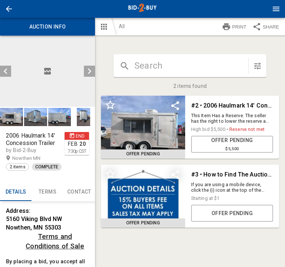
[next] (89, 71)
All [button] (122, 26)
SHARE (265, 26)
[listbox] (47, 71)
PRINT (234, 26)
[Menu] (276, 9)
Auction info (47, 27)
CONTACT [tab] (79, 192)
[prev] (5, 71)
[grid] (190, 168)
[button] (9, 9)
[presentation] (142, 9)
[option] (47, 71)
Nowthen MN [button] (33, 158)
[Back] (9, 9)
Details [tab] (16, 192)
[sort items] (257, 66)
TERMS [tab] (47, 192)
